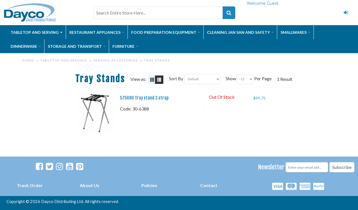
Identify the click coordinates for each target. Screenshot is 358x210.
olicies (150, 185)
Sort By (176, 78)
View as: (138, 79)
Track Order (30, 185)
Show (231, 78)
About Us (89, 185)
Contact (208, 185)
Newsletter (271, 167)
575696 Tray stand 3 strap (144, 98)
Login (346, 12)
